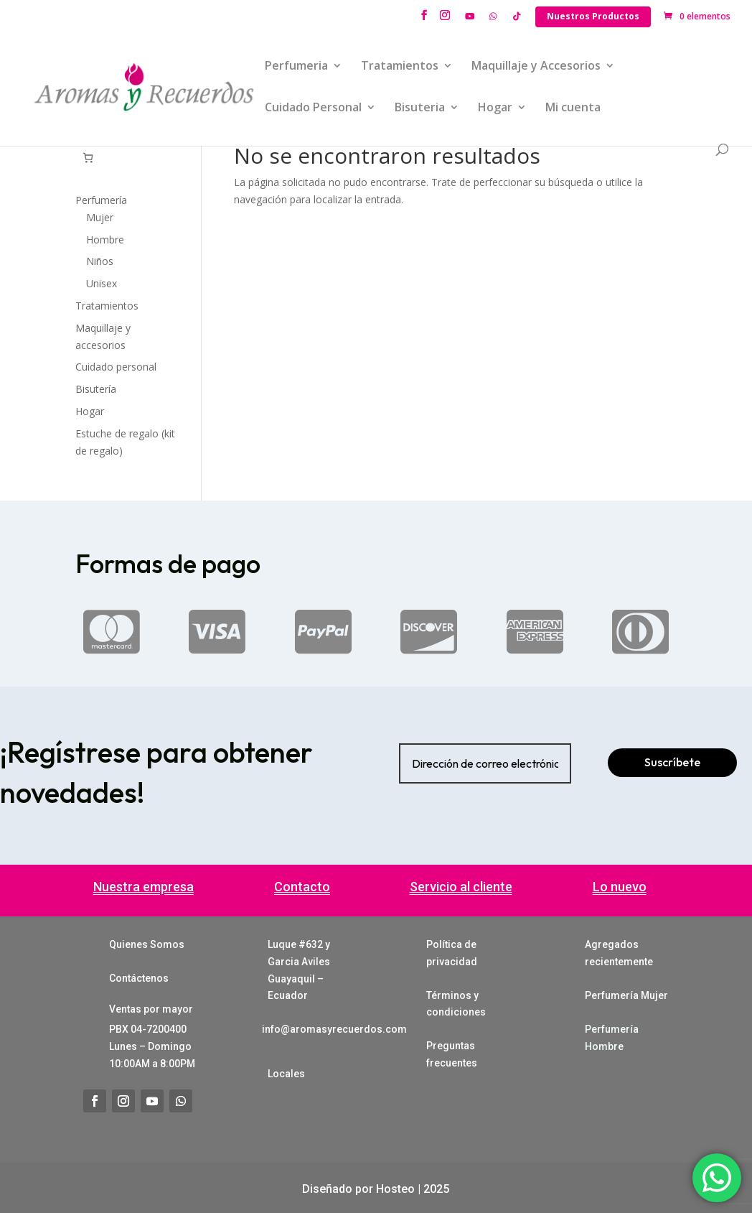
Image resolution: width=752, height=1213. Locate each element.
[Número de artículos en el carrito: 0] (87, 157)
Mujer (99, 217)
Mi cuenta (573, 108)
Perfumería (101, 200)
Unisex (101, 283)
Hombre (105, 239)
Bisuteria (420, 108)
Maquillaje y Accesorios (536, 66)
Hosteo (395, 1189)
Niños (99, 261)
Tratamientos (399, 66)
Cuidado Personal (313, 108)
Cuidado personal (115, 366)
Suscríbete (672, 762)
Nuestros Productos (593, 16)
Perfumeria (296, 66)
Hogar (495, 108)
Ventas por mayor (151, 1009)
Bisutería (95, 389)
